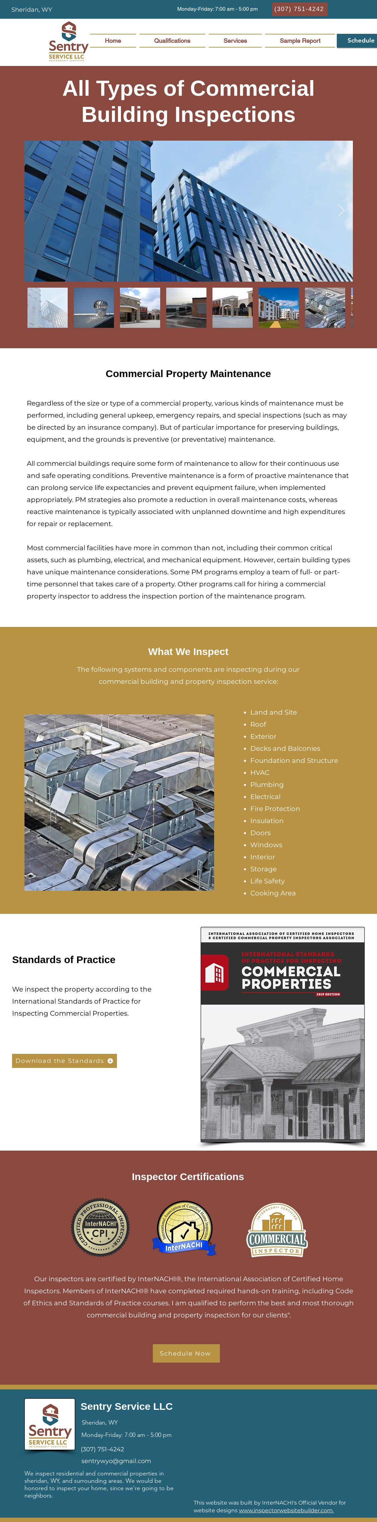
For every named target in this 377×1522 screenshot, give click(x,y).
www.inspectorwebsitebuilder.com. (286, 1510)
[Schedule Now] (186, 1353)
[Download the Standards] (64, 1061)
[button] (217, 9)
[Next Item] (341, 211)
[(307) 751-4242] (300, 9)
